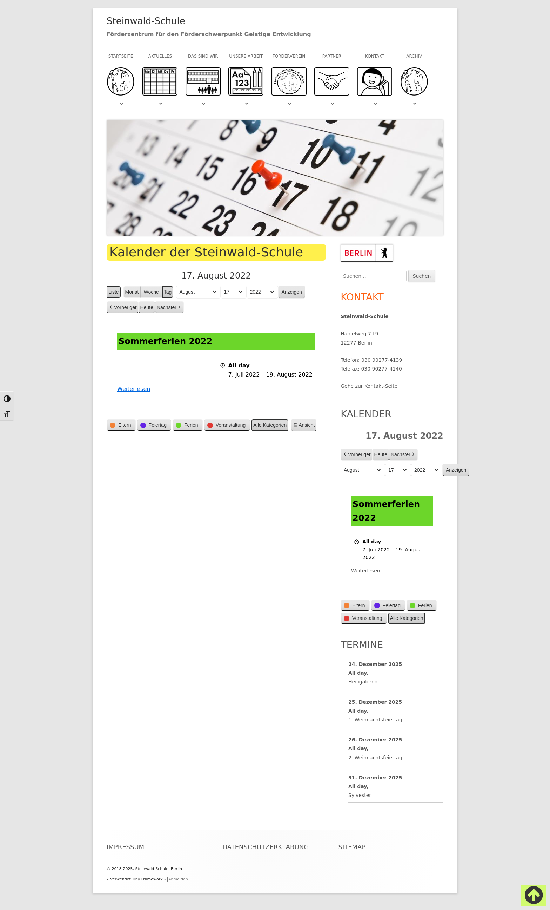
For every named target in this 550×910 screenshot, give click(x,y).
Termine (362, 644)
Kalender (366, 413)
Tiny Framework (147, 879)
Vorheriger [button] (122, 307)
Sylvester (359, 795)
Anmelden (178, 879)
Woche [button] (151, 292)
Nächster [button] (169, 307)
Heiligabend (363, 682)
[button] (121, 425)
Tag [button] (168, 292)
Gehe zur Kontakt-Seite (369, 386)
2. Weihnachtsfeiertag (375, 757)
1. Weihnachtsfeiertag (375, 719)
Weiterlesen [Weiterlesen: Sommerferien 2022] (133, 389)
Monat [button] (132, 292)
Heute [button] (146, 307)
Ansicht (304, 426)
